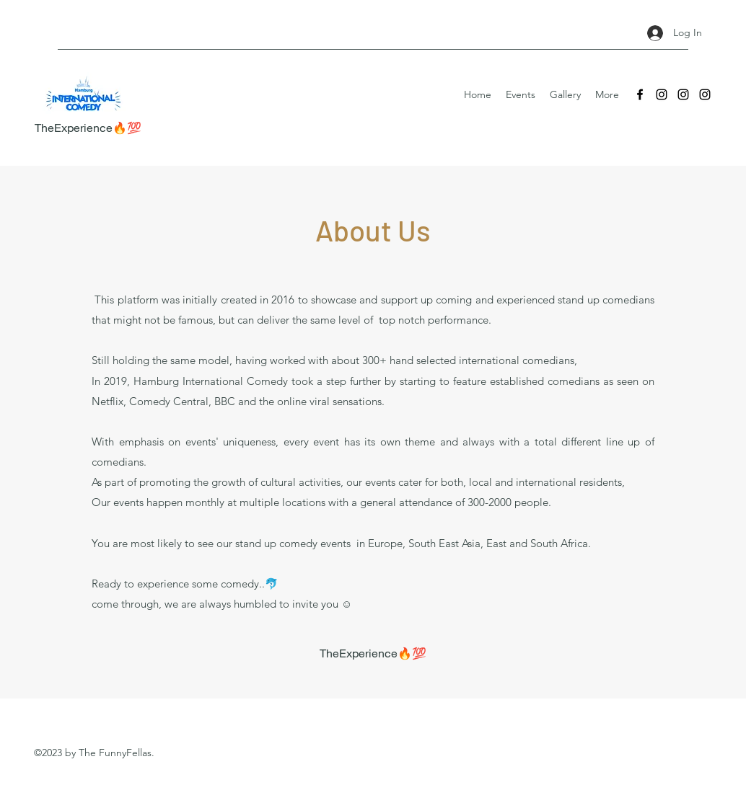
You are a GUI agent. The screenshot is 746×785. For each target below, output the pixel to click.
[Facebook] (640, 94)
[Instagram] (661, 94)
